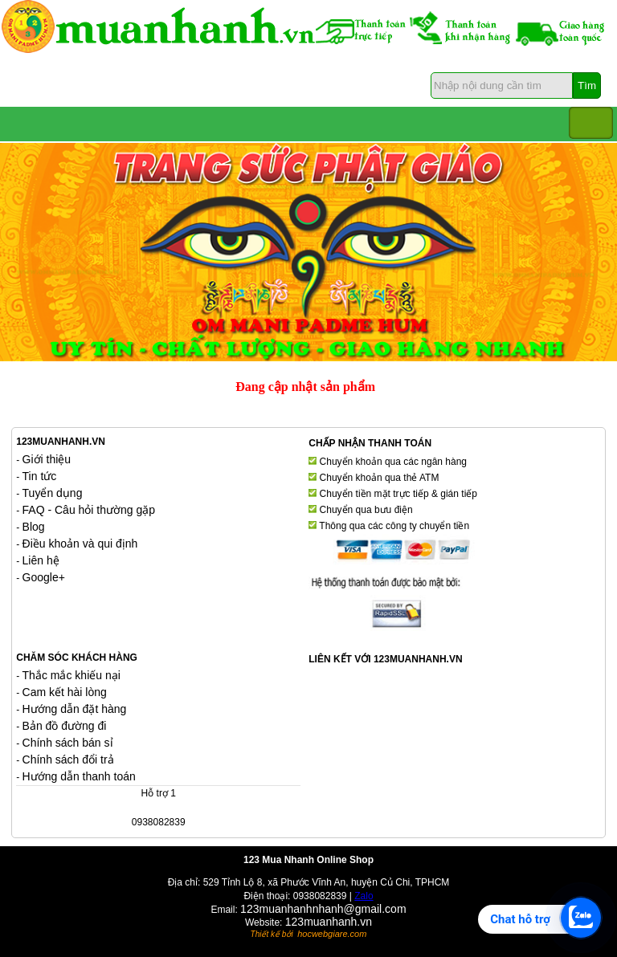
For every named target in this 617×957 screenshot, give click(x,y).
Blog (33, 526)
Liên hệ (40, 560)
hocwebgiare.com (331, 934)
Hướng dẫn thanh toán (79, 776)
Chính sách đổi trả (68, 759)
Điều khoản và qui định (80, 543)
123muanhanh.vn (328, 921)
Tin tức (39, 476)
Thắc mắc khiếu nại (71, 675)
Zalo (363, 896)
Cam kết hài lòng (64, 692)
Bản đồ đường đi (64, 725)
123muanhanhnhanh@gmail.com (323, 908)
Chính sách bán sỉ (67, 742)
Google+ (43, 577)
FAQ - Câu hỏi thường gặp (89, 509)
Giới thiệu (47, 459)
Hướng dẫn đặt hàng (74, 708)
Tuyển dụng (52, 493)
